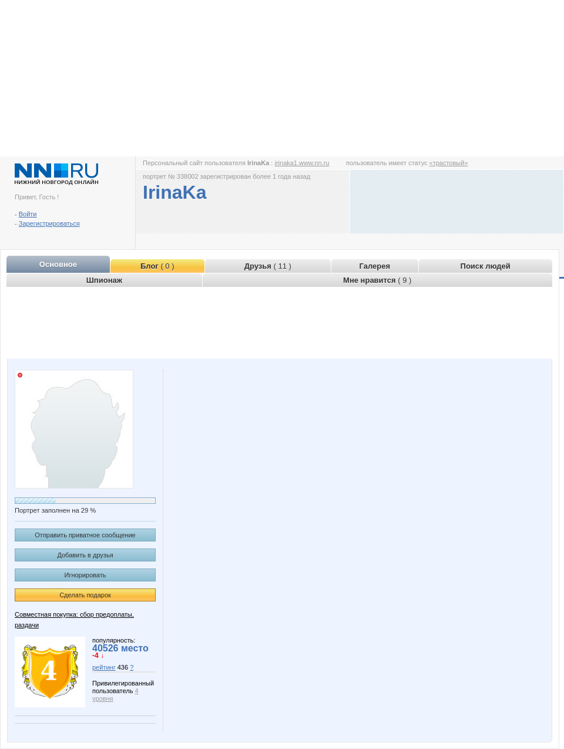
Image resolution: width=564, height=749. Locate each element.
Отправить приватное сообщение (85, 535)
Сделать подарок (85, 594)
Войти (28, 214)
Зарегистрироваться (49, 223)
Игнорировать (85, 575)
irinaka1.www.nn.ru (301, 162)
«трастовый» (448, 162)
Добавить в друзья (85, 555)
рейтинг (104, 667)
